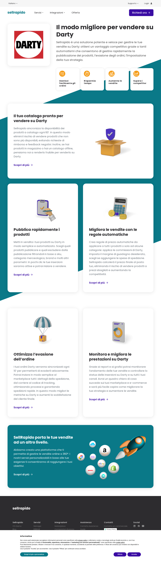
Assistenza (85, 522)
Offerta (76, 12)
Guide (82, 529)
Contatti (108, 522)
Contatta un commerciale (115, 526)
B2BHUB (37, 529)
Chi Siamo (17, 526)
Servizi (37, 12)
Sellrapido (18, 522)
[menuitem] (13, 3)
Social (136, 522)
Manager (37, 526)
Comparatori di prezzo (64, 529)
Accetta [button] (134, 554)
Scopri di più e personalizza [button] (34, 554)
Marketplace (60, 526)
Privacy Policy (111, 529)
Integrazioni (56, 12)
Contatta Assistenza (89, 526)
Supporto (132, 3)
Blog (14, 529)
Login (148, 3)
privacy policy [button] (82, 540)
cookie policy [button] (120, 542)
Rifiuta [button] (120, 554)
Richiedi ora (141, 12)
